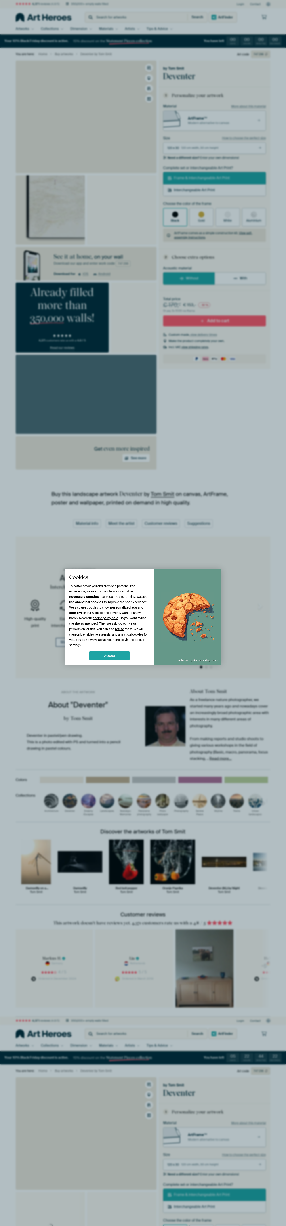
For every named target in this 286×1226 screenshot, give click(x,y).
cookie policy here (105, 618)
